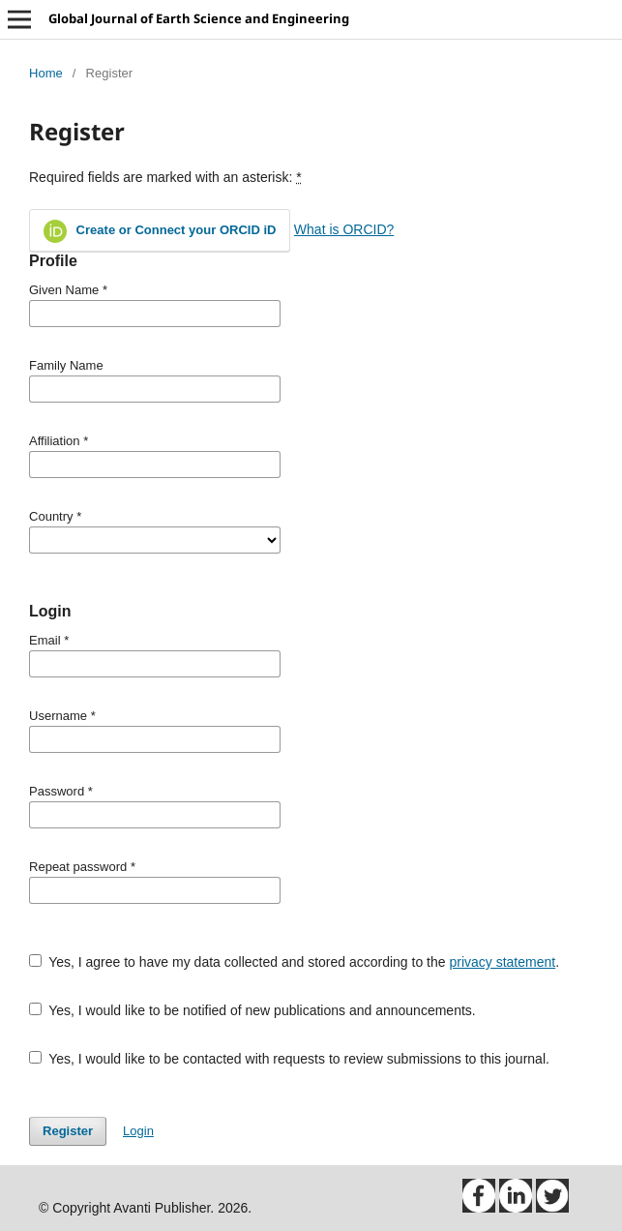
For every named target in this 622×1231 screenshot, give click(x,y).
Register (68, 1131)
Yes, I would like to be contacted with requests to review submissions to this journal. (289, 1058)
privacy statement (502, 962)
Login (138, 1131)
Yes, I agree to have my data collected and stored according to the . (294, 962)
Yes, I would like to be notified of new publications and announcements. (252, 1010)
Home (46, 73)
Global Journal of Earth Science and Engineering (198, 18)
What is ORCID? (344, 229)
